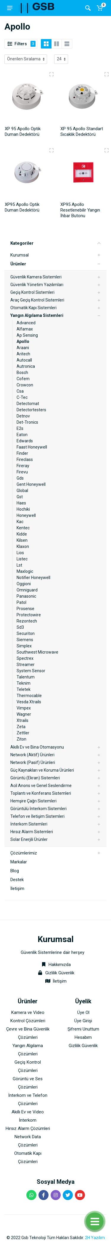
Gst (20, 496)
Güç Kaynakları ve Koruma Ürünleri (42, 770)
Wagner (24, 714)
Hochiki (23, 509)
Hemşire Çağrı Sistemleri (33, 801)
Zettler (23, 733)
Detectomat (28, 403)
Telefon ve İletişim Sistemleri (37, 816)
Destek (17, 879)
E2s (20, 428)
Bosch (22, 372)
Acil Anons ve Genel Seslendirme (41, 785)
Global (22, 490)
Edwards (25, 440)
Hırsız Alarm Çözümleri (28, 1128)
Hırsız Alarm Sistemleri (31, 831)
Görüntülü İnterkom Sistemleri (38, 808)
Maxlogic (25, 571)
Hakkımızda (55, 964)
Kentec (23, 527)
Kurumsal (19, 255)
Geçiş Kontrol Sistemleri (32, 292)
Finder (22, 453)
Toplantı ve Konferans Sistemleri (40, 793)
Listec (22, 559)
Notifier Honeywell (33, 577)
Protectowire (29, 614)
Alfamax (25, 329)
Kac (20, 521)
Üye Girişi (83, 1020)
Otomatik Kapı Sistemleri (33, 307)
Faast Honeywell (32, 447)
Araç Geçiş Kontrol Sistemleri (37, 300)
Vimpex (24, 708)
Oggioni (24, 583)
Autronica (26, 366)
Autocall (24, 360)
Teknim (23, 683)
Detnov (23, 416)
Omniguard (27, 590)
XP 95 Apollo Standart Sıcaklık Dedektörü (81, 131)
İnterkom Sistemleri (28, 824)
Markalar (18, 862)
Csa (20, 391)
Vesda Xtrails (29, 701)
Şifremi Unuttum (83, 1029)
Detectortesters (31, 409)
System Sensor (31, 670)
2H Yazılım (95, 1237)
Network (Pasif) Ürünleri (32, 762)
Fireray (23, 465)
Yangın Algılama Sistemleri (36, 315)
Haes (21, 503)
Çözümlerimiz (23, 853)
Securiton (26, 633)
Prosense (25, 608)
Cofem (23, 378)
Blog (14, 870)
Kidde (22, 534)
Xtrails (22, 720)
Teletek (23, 689)
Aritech (23, 353)
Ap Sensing (27, 335)
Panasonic (26, 596)
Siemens (25, 639)
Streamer (26, 664)
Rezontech (27, 621)
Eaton (22, 434)
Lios (20, 552)
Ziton (21, 739)
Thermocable (29, 695)
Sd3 (20, 627)
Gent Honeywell (31, 484)
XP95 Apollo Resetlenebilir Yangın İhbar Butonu (80, 210)
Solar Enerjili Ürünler (29, 839)
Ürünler (18, 264)
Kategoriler (55, 243)
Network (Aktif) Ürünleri (32, 754)
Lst (19, 565)
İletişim (17, 888)
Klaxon (23, 546)
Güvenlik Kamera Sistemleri (36, 277)
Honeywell (26, 515)
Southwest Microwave (37, 652)
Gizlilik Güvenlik (59, 972)
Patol (21, 602)
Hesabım (83, 1037)
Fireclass (25, 459)
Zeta (21, 726)
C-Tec (22, 397)
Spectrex (25, 658)
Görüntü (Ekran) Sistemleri (35, 777)
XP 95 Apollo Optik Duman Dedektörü (23, 131)
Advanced (26, 322)
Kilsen (22, 540)
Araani (23, 347)
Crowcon (25, 385)
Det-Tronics (27, 422)
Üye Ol (83, 1012)
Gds (20, 478)
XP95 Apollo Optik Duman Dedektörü (22, 207)
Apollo (23, 341)
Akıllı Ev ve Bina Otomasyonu (37, 747)
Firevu (22, 472)
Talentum (26, 677)
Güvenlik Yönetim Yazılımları (36, 284)
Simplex (24, 646)
